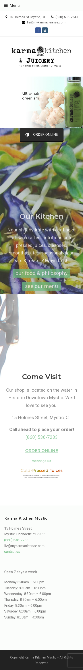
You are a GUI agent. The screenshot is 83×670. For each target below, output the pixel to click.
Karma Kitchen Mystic (40, 657)
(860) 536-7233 (67, 17)
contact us (12, 551)
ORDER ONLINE (41, 134)
